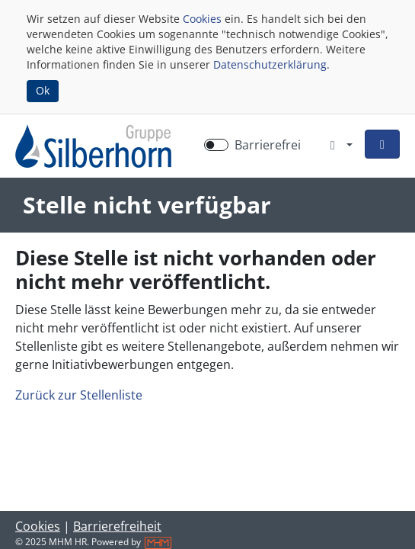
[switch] (216, 145)
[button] (382, 144)
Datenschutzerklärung (270, 64)
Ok (42, 90)
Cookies (202, 18)
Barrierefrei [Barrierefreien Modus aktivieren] (268, 144)
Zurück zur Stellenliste (78, 395)
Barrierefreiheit (117, 526)
